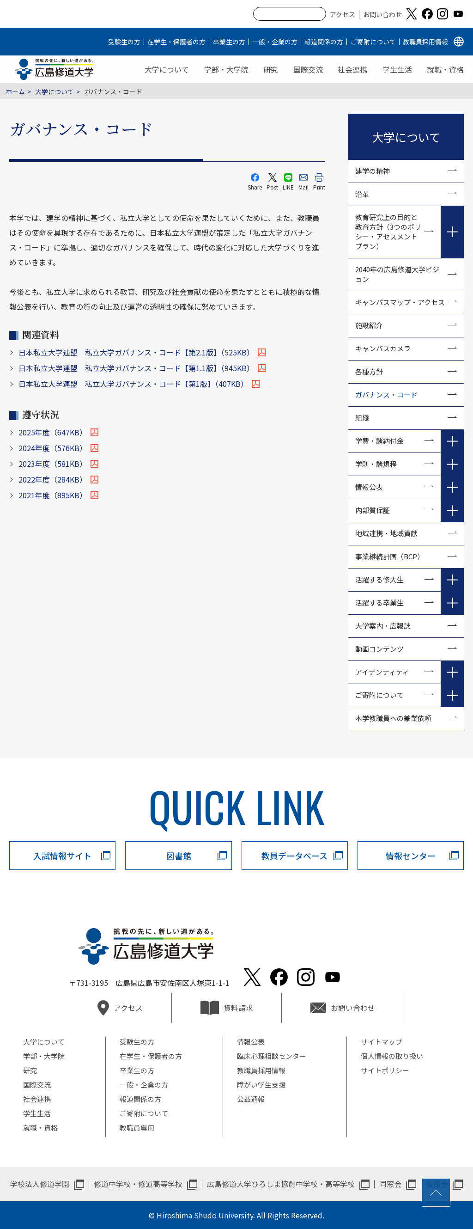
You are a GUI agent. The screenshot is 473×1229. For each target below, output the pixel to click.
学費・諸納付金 (379, 441)
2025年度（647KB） (52, 432)
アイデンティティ (382, 672)
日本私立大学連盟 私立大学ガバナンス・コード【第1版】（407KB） (133, 383)
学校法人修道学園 (39, 1183)
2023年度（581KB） (52, 463)
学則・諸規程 (376, 464)
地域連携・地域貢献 (386, 533)
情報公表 (369, 487)
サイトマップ (381, 1041)
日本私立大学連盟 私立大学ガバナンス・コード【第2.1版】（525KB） (136, 352)
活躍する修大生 (379, 579)
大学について (167, 69)
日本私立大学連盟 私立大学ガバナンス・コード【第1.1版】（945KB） (136, 367)
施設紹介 (369, 325)
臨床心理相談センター (271, 1056)
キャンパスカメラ (383, 348)
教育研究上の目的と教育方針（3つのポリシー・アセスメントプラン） (388, 231)
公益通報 (251, 1099)
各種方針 (369, 371)
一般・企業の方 (274, 41)
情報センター (411, 856)
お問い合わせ (382, 14)
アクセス (342, 14)
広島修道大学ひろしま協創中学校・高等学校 (281, 1183)
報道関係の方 (323, 41)
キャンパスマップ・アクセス (400, 302)
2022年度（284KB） (52, 479)
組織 (362, 417)
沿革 (362, 194)
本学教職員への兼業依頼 (393, 718)
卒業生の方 (229, 41)
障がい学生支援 (261, 1084)
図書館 (178, 856)
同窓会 (390, 1183)
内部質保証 (372, 510)
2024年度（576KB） (52, 447)
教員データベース (294, 856)
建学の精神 (372, 171)
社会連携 (352, 69)
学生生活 (397, 69)
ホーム (15, 91)
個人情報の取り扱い (392, 1056)
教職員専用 (137, 1127)
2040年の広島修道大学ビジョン (397, 274)
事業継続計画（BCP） (389, 556)
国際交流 (308, 69)
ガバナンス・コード (386, 394)
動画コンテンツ (383, 649)
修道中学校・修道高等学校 (138, 1183)
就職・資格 (445, 69)
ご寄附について (373, 41)
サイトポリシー (385, 1070)
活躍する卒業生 (379, 602)
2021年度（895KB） (52, 495)
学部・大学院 (226, 69)
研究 (270, 69)
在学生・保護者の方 (176, 41)
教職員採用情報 (425, 41)
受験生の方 (124, 41)
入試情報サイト (62, 856)
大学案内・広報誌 (383, 625)
